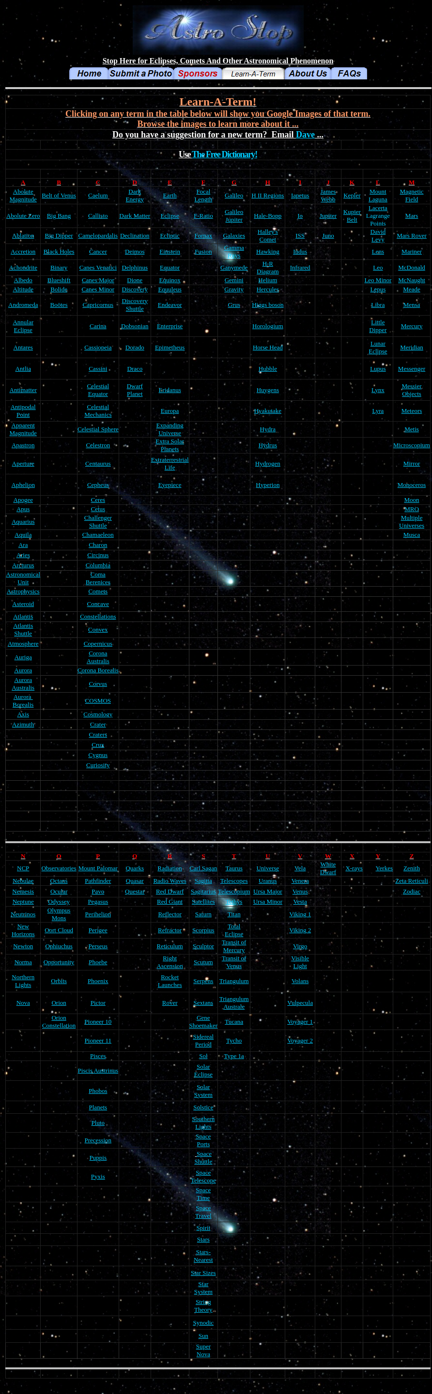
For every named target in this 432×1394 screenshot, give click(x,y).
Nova (23, 1002)
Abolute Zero (23, 215)
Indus (300, 251)
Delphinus (135, 267)
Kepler (351, 195)
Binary (58, 267)
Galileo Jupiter (234, 215)
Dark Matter (134, 215)
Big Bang (59, 215)
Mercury (412, 326)
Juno (328, 235)
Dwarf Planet (135, 389)
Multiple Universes (411, 521)
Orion (58, 1002)
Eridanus (170, 390)
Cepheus (98, 484)
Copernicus (98, 643)
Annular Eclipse (23, 325)
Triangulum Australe (234, 1002)
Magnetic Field (411, 195)
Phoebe (98, 962)
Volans (300, 981)
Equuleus (169, 289)
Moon (411, 499)
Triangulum (234, 981)
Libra (378, 304)
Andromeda (23, 304)
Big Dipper (59, 235)
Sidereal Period (203, 1040)
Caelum (98, 195)
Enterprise (170, 326)
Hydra (268, 429)
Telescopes (234, 880)
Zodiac (411, 891)
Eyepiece (170, 484)
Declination (135, 235)
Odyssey (59, 901)
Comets (98, 591)
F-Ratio (203, 215)
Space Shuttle (203, 1157)
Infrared (300, 267)
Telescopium (234, 891)
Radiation (169, 868)
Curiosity (97, 765)
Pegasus (98, 901)
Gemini (234, 280)
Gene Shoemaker (203, 1021)
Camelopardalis (98, 235)
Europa (170, 410)
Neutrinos (23, 914)
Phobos (98, 1090)
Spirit (203, 1227)
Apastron (23, 445)
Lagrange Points (378, 219)
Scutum (203, 962)
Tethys (234, 901)
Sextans (203, 1002)
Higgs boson (267, 304)
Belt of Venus (59, 195)
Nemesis (23, 891)
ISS (300, 235)
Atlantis (23, 616)
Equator (170, 267)
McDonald (411, 267)
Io (300, 215)
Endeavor (170, 304)
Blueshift (59, 280)
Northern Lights (23, 980)
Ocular (58, 891)
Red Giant (170, 901)
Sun (203, 1335)
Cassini (98, 368)
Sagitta (203, 880)
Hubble (268, 368)
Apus (23, 509)
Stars (203, 1239)
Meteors (411, 410)
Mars (411, 215)
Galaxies (234, 235)
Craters (98, 734)
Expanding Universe (169, 429)
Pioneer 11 (98, 1040)
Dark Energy (135, 195)
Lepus (378, 289)
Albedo (23, 280)
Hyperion (267, 484)
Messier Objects (411, 389)
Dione (134, 280)
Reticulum (170, 946)
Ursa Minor (267, 901)
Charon (98, 544)
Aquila (23, 534)
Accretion (23, 251)
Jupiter (328, 215)
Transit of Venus (234, 962)
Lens (378, 251)
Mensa (411, 304)
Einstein (169, 251)
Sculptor (203, 946)
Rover (170, 1002)
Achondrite (23, 267)
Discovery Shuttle (135, 304)
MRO (411, 509)
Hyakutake (267, 410)
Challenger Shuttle (98, 521)
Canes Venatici (98, 267)
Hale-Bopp (267, 215)
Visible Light (300, 962)
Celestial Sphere (98, 429)
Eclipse (169, 215)
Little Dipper (377, 325)
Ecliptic (169, 235)
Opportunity (59, 962)
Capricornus (98, 304)
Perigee (98, 930)
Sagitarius (203, 891)
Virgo (300, 946)
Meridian (411, 347)
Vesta (300, 901)
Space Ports (203, 1140)
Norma (23, 962)
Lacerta (378, 208)
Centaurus (98, 463)
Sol (203, 1056)
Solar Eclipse (203, 1070)
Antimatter (23, 390)
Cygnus (98, 754)
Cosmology (97, 714)
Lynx (378, 390)
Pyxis (98, 1176)
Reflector (169, 914)
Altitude (23, 289)
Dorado (134, 347)
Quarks (134, 868)
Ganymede (233, 267)
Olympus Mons (59, 914)
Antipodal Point (23, 410)
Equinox (170, 280)
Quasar (135, 880)
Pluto (98, 1122)
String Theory (203, 1305)
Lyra (378, 410)
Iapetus (300, 195)
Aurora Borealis (23, 700)
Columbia (98, 565)
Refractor (170, 930)
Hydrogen (267, 463)
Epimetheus (170, 347)
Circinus (97, 555)
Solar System (203, 1090)
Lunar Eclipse (378, 347)
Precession (98, 1140)
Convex (98, 629)
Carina (98, 326)
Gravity (234, 289)
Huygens (268, 390)
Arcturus (23, 565)
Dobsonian (134, 326)
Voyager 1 (300, 1021)
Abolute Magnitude (23, 195)
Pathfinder (98, 880)
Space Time (203, 1193)
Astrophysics (23, 591)
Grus (234, 304)
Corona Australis (98, 657)
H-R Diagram (267, 267)
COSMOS (98, 700)
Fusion (203, 251)
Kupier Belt (352, 215)
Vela (300, 868)
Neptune (23, 901)
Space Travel (203, 1211)
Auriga (23, 657)
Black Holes (59, 251)
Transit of (234, 942)
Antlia (23, 368)
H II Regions (267, 195)
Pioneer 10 (97, 1021)
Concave (98, 603)
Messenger (411, 368)
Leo (378, 267)
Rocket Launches (170, 980)
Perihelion (98, 914)
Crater (98, 724)
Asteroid (23, 603)
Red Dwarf (170, 891)
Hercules (268, 289)
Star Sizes (203, 1272)
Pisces (98, 1056)
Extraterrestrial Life (170, 463)
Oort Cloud (59, 930)
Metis (411, 429)
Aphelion (23, 484)
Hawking (267, 251)
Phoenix (98, 981)
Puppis (98, 1157)
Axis (23, 714)
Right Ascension (170, 962)
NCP (23, 868)
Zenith (411, 868)
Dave (305, 134)
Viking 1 (300, 914)
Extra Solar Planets (169, 445)
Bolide (58, 289)
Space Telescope (203, 1176)
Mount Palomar (98, 868)
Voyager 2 (300, 1040)
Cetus (98, 509)
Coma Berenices (98, 578)
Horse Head (268, 347)
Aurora (23, 670)
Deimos (134, 251)
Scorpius (203, 930)
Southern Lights (203, 1122)
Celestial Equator (98, 389)
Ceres (98, 499)
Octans (59, 880)
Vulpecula (300, 1002)
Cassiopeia (97, 347)
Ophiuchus (58, 946)
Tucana (234, 1021)
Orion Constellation (59, 1021)
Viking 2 (300, 930)
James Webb (328, 195)
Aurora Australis (23, 683)
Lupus (378, 368)
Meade (411, 289)
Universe (267, 868)
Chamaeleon (98, 534)
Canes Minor (98, 289)
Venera (300, 880)
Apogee (23, 499)
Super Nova (203, 1350)
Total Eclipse (234, 930)
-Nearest (203, 1255)
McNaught (411, 280)
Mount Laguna (378, 195)
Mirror (411, 463)
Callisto (98, 215)
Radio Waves (169, 880)
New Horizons (23, 930)
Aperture (23, 463)
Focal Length (203, 195)
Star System (203, 1287)
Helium (267, 280)
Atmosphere (23, 643)
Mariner (411, 251)
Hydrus (268, 445)
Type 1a (234, 1056)
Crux (98, 744)
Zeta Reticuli (411, 880)
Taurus (234, 868)
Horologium (267, 326)
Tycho (234, 1040)
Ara (23, 544)
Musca (411, 534)
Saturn (203, 914)
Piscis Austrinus (98, 1070)
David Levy (378, 235)
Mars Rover (412, 235)
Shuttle (23, 633)
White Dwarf (328, 868)
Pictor (98, 1002)
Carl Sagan (203, 868)
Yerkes (384, 868)
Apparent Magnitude (23, 429)
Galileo (234, 195)
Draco (134, 368)
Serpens (203, 981)
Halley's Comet (268, 235)
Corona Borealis (98, 670)
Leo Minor (377, 280)
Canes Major (98, 280)
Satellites (203, 901)
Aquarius (23, 521)
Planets (98, 1107)
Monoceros (412, 484)
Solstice (203, 1107)
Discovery (135, 289)
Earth (170, 195)
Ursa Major (267, 891)
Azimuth (23, 724)
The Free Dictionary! (224, 154)
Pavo (98, 891)
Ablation (23, 235)
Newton (23, 946)
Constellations (98, 616)
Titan (234, 914)
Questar (134, 891)
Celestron (98, 445)
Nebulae (23, 880)
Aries (23, 555)
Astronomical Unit (23, 578)
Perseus (98, 946)
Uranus (268, 880)
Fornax (203, 235)
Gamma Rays (234, 251)
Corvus (98, 683)
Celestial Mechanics (97, 410)
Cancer (98, 251)
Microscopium (411, 445)
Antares (23, 347)
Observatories (58, 868)
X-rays (353, 868)
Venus (300, 891)
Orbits (59, 981)
